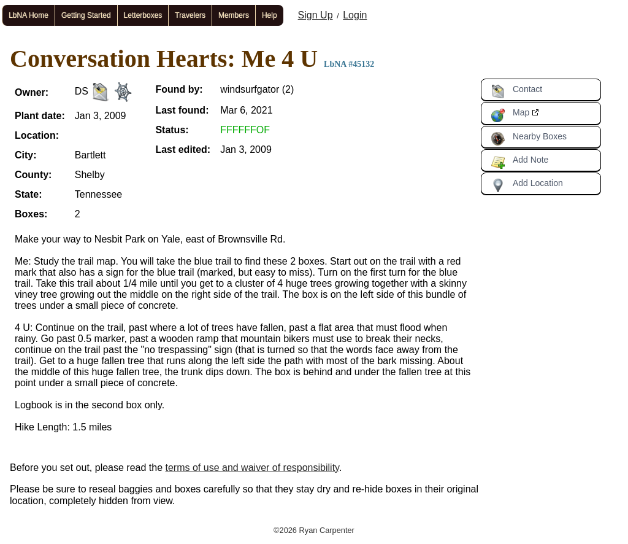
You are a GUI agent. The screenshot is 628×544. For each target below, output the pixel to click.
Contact (516, 91)
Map (510, 114)
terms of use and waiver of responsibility (252, 467)
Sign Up (315, 15)
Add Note (519, 162)
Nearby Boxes (529, 138)
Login (355, 15)
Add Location (527, 185)
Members (233, 15)
